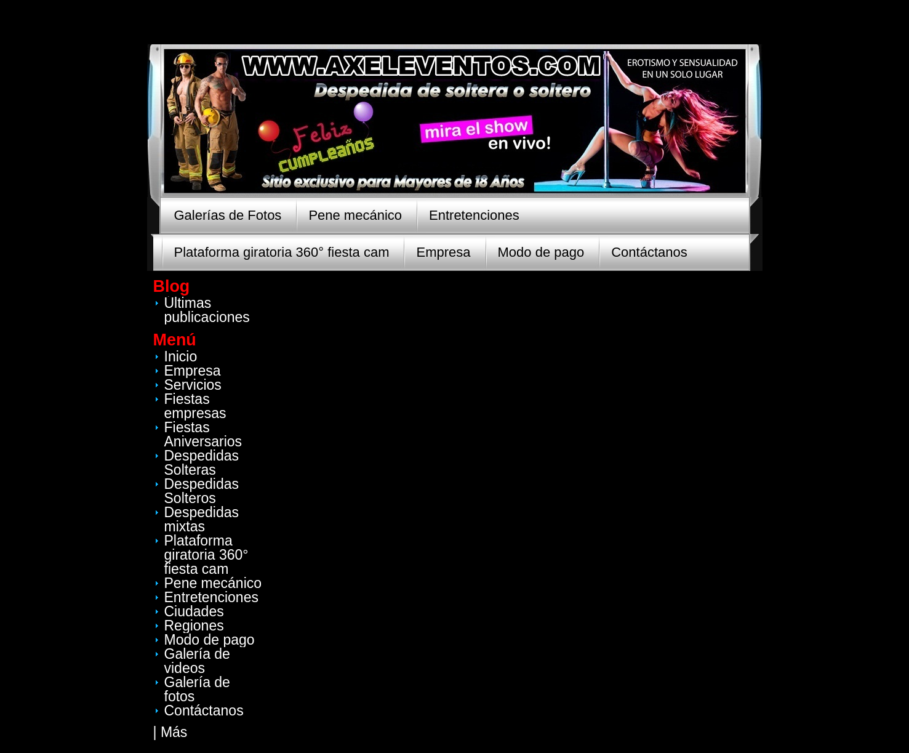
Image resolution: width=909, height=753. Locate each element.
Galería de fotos (197, 689)
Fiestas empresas (195, 406)
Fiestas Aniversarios (203, 434)
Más (174, 732)
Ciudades (194, 611)
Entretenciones (474, 215)
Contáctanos (649, 252)
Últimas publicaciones (207, 310)
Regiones (194, 626)
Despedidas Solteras (201, 463)
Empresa (443, 252)
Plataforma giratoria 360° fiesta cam (282, 252)
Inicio (181, 356)
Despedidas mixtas (201, 519)
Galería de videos (197, 661)
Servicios (193, 385)
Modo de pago (541, 252)
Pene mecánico (355, 215)
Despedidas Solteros (201, 491)
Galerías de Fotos (228, 215)
